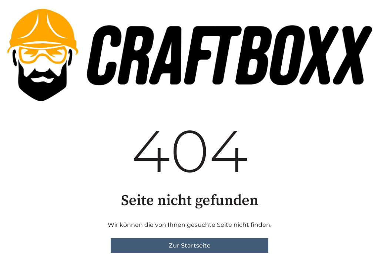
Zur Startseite (190, 245)
